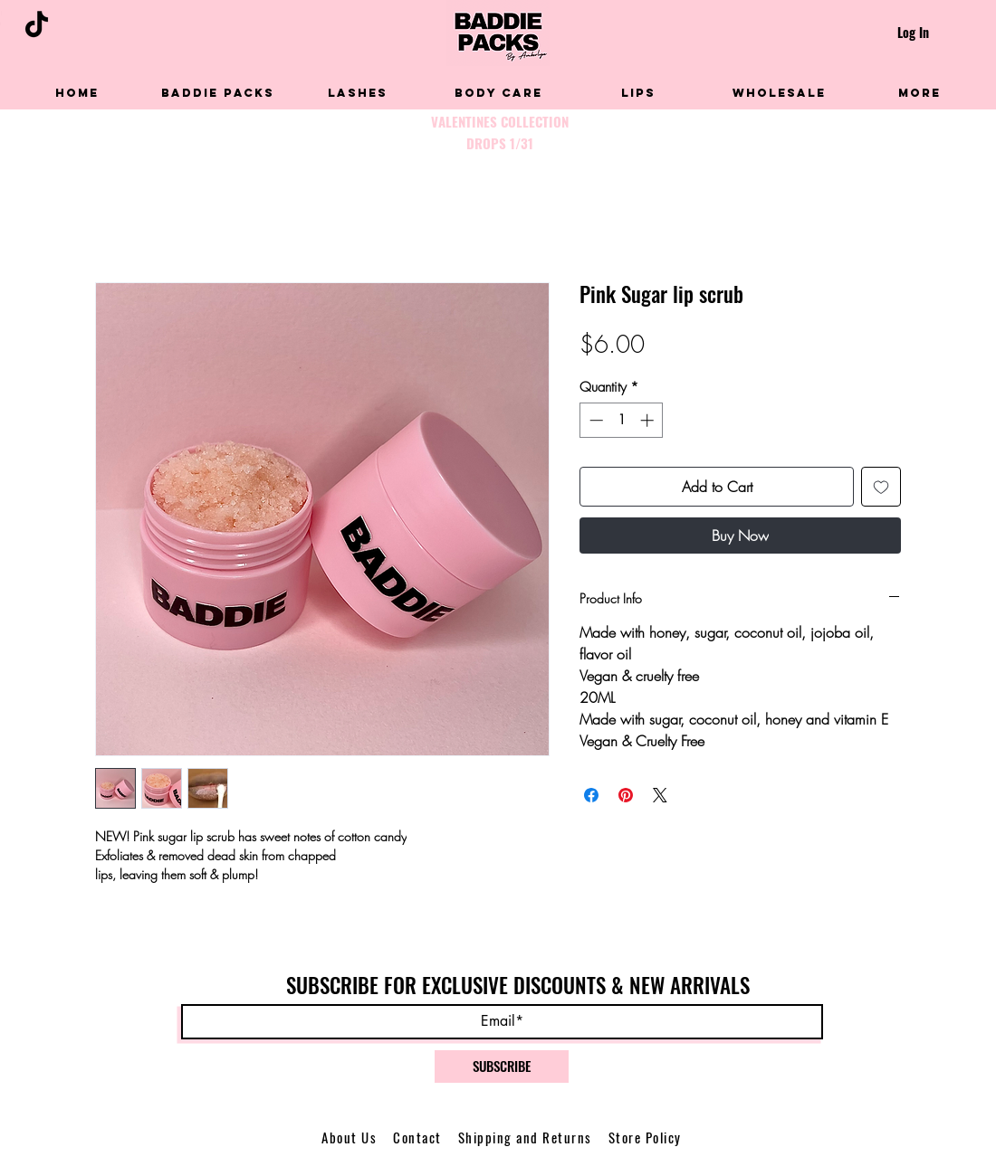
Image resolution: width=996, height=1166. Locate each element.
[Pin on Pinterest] (626, 795)
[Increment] (649, 420)
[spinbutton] (622, 420)
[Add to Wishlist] (881, 487)
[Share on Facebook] (591, 795)
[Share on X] (660, 795)
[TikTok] (36, 24)
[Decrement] (594, 420)
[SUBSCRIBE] (502, 1066)
